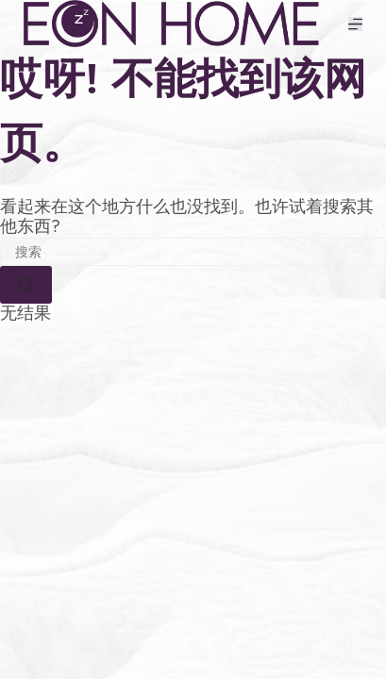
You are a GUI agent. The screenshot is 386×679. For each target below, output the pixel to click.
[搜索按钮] (26, 285)
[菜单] (355, 24)
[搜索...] (193, 252)
